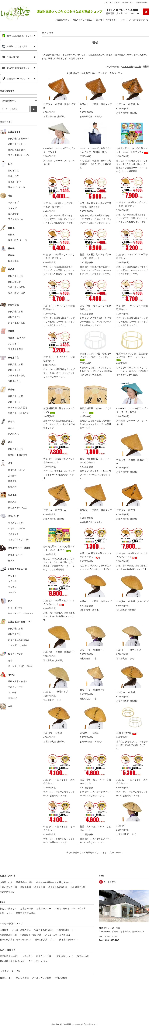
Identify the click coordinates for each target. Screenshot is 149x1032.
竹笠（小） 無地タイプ (92, 690)
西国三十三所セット (17, 144)
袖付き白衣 (13, 170)
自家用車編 (25, 887)
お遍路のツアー (43, 908)
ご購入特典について (64, 956)
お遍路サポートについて (16, 78)
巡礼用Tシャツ (15, 555)
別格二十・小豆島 (16, 287)
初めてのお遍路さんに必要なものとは (54, 882)
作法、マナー (6, 913)
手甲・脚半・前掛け (17, 681)
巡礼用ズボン (14, 181)
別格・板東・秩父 (16, 322)
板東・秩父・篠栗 (16, 293)
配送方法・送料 (43, 956)
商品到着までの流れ (9, 956)
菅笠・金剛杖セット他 (18, 155)
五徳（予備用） (126, 733)
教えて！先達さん (8, 908)
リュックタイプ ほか (18, 539)
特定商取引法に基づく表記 (12, 961)
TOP (44, 33)
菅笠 (51, 33)
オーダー (12, 592)
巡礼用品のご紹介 (24, 882)
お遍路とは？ (6, 882)
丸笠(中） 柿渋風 (52, 733)
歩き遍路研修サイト (68, 939)
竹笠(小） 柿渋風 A (54, 510)
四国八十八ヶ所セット (18, 138)
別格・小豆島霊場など (18, 639)
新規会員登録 (141, 2)
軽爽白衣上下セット (17, 150)
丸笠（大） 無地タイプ (55, 691)
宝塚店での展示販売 (43, 930)
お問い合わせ (61, 978)
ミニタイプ (13, 534)
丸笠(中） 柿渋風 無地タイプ (132, 601)
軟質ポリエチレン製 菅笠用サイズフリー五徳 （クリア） (95, 356)
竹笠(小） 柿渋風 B (127, 104)
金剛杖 (11, 234)
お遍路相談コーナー (66, 930)
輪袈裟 (11, 255)
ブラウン (12, 587)
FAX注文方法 (83, 956)
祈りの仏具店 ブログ (45, 939)
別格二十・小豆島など (18, 413)
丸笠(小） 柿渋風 (125, 692)
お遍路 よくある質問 (15, 46)
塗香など (12, 698)
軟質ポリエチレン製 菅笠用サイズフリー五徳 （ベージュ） (132, 356)
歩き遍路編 (39, 887)
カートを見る (110, 882)
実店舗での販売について (16, 68)
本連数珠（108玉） (17, 470)
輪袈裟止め (13, 261)
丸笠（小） (122, 825)
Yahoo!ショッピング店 (30, 935)
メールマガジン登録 (41, 978)
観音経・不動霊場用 (17, 455)
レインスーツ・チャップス (20, 613)
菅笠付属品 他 (15, 219)
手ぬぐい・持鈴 (15, 687)
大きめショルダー (16, 523)
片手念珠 (12, 475)
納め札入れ (13, 434)
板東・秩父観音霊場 (17, 407)
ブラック (12, 581)
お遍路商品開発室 (8, 935)
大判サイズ (13, 343)
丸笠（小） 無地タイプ (92, 649)
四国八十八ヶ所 (15, 276)
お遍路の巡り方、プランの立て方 (70, 908)
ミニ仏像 (12, 692)
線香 (10, 660)
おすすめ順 (127, 66)
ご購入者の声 (10, 57)
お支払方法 (27, 956)
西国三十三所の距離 (25, 913)
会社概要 (4, 930)
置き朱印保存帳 (15, 349)
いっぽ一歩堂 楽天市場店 (57, 935)
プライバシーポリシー (39, 961)
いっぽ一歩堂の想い (21, 930)
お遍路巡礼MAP (7, 892)
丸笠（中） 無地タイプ (128, 649)
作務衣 (11, 560)
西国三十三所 (14, 282)
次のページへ (116, 73)
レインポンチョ (15, 607)
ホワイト (12, 576)
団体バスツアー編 (8, 887)
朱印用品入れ (14, 381)
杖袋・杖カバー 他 (17, 240)
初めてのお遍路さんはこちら (18, 35)
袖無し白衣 (13, 176)
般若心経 (12, 502)
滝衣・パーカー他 (16, 187)
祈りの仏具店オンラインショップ (15, 939)
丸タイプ (12, 208)
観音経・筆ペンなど (17, 507)
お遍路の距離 (26, 908)
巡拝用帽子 (13, 213)
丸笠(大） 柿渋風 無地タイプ (59, 651)
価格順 (138, 66)
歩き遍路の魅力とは (57, 887)
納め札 (11, 428)
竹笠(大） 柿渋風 (125, 510)
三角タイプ (13, 202)
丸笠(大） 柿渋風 (89, 733)
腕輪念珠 (12, 481)
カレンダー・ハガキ (17, 645)
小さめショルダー (16, 528)
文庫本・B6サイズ (16, 338)
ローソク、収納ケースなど (20, 666)
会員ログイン (127, 2)
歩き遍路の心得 (78, 887)
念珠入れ (12, 487)
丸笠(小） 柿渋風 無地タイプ (96, 601)
